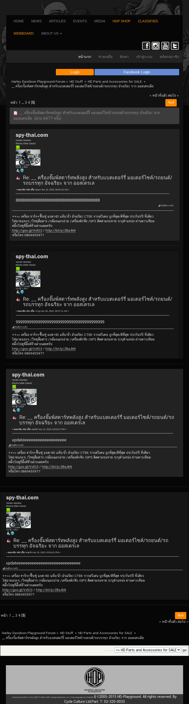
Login (74, 72)
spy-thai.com (32, 135)
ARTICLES (57, 21)
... (23, 102)
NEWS (36, 21)
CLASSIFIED (148, 21)
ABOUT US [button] (51, 33)
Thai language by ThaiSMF (82, 697)
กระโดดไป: (109, 651)
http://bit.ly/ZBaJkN (61, 230)
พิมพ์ (171, 102)
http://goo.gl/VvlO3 (27, 230)
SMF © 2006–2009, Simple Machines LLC (51, 697)
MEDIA (99, 21)
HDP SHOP (122, 21)
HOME (19, 21)
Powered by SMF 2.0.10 (22, 697)
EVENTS (80, 21)
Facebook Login (137, 72)
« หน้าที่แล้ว (158, 95)
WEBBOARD (24, 33)
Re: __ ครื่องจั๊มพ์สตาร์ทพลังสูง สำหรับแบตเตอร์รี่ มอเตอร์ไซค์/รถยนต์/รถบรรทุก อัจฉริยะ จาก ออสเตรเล (97, 180)
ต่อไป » (173, 95)
